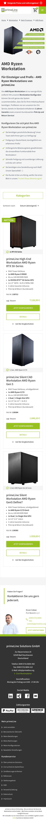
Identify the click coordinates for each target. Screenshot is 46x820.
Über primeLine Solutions (12, 762)
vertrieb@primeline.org (36, 623)
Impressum (7, 799)
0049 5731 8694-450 (27, 664)
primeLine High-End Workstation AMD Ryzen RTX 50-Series (20, 262)
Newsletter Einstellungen (12, 750)
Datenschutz (8, 794)
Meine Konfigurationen (11, 745)
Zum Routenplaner (23, 673)
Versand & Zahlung (10, 789)
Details (23, 316)
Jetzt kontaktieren (36, 630)
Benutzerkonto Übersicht (12, 732)
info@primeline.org (26, 670)
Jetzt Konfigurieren (23, 308)
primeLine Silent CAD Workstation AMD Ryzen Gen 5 (20, 380)
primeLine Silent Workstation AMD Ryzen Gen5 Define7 (20, 498)
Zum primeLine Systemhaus (13, 767)
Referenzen (7, 776)
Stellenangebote (9, 780)
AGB (5, 785)
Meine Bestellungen (10, 736)
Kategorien (23, 195)
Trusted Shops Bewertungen (29, 178)
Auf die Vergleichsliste (23, 324)
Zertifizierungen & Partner (12, 771)
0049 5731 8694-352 (35, 619)
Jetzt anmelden (9, 727)
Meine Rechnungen (10, 741)
